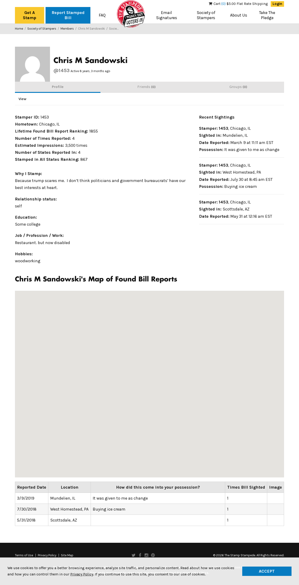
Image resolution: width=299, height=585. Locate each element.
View (22, 99)
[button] (195, 379)
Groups (238, 86)
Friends (146, 86)
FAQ (102, 15)
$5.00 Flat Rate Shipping (238, 4)
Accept (267, 571)
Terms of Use (24, 555)
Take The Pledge (267, 15)
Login (277, 4)
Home (19, 28)
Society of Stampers (206, 15)
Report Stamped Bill (68, 15)
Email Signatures (166, 15)
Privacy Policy (47, 555)
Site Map (67, 555)
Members (67, 28)
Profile (58, 86)
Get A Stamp (29, 15)
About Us (238, 15)
